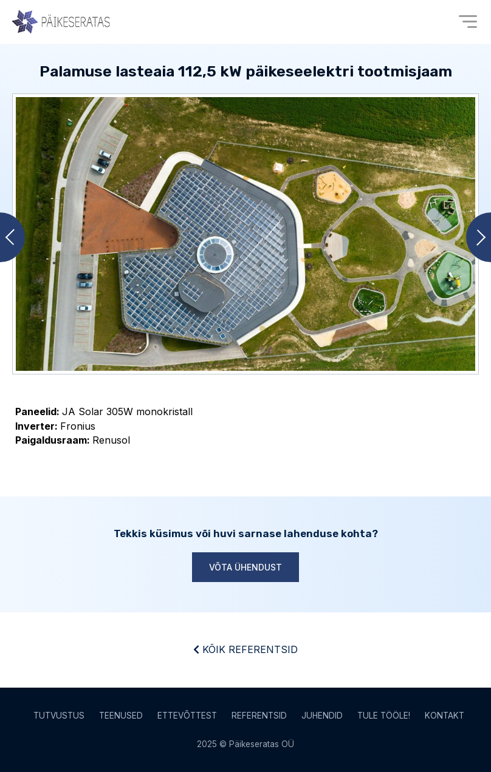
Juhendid (322, 715)
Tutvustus (58, 715)
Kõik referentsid (245, 649)
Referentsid (259, 715)
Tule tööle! (383, 715)
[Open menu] (468, 21)
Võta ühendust (245, 567)
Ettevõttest (187, 715)
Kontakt (444, 715)
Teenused (121, 715)
